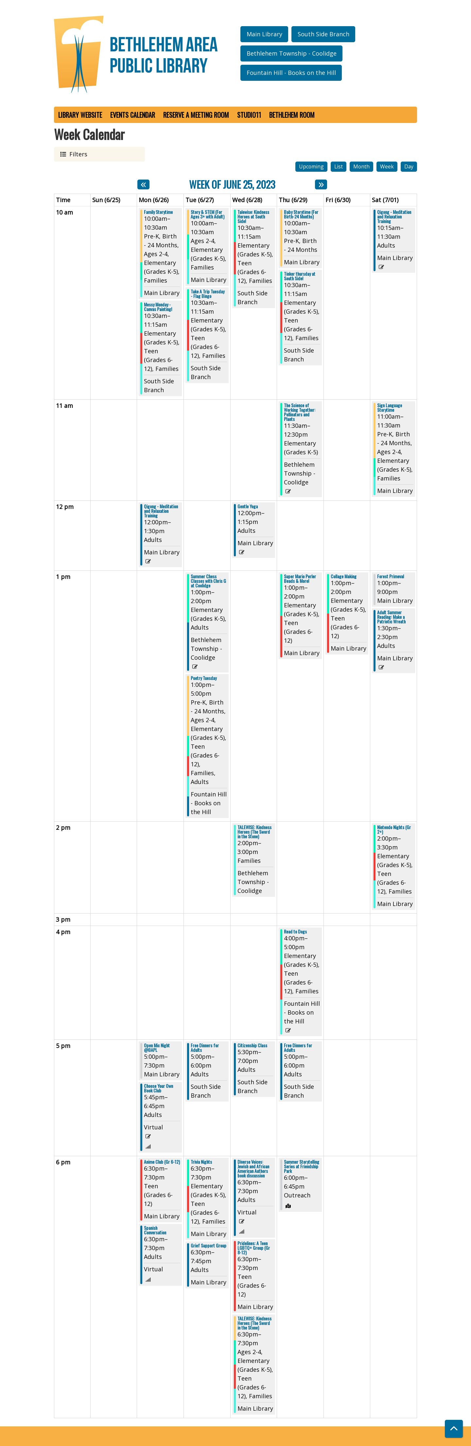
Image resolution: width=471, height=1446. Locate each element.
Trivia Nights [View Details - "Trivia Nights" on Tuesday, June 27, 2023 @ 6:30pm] (201, 1161)
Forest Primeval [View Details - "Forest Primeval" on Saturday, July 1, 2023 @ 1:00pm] (390, 576)
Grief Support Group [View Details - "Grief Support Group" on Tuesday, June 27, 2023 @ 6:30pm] (208, 1245)
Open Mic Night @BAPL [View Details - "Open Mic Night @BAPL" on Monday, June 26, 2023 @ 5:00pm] (157, 1047)
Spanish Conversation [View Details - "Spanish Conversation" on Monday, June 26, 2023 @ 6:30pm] (155, 1230)
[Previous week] (143, 184)
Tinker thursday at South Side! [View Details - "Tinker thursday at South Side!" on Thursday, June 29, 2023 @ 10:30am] (299, 276)
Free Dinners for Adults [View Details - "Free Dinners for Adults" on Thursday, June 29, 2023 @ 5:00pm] (298, 1047)
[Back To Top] (454, 1429)
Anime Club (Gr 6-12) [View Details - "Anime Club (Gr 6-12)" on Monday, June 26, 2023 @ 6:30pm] (162, 1161)
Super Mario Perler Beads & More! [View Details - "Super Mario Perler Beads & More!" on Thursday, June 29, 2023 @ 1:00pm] (300, 578)
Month (361, 166)
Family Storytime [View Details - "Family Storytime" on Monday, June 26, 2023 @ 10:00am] (158, 212)
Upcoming (311, 166)
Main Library (264, 34)
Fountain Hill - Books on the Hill (291, 73)
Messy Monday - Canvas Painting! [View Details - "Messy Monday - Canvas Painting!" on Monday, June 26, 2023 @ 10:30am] (158, 306)
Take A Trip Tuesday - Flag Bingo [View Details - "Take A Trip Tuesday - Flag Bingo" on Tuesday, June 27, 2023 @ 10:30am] (207, 293)
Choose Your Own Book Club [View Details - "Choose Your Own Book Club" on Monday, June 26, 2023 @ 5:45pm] (158, 1088)
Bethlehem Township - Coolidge (292, 53)
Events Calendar (132, 115)
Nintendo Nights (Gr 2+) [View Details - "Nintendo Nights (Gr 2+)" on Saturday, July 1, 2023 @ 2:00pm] (394, 829)
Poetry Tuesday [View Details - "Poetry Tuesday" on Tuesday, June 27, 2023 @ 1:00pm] (204, 678)
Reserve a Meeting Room (196, 115)
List (338, 166)
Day (408, 166)
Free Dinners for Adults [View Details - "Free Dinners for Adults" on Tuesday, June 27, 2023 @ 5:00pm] (205, 1047)
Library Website (80, 115)
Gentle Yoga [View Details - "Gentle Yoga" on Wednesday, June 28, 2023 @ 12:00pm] (247, 506)
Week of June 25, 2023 (232, 184)
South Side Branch (323, 34)
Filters (77, 154)
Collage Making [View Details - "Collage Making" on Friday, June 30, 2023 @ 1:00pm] (344, 576)
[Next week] (321, 184)
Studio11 (249, 115)
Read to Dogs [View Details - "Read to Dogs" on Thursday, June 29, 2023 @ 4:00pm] (295, 931)
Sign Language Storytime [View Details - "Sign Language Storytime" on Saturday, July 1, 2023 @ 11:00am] (389, 407)
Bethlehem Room (292, 115)
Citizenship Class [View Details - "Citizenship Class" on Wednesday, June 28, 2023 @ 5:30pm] (252, 1045)
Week (387, 166)
